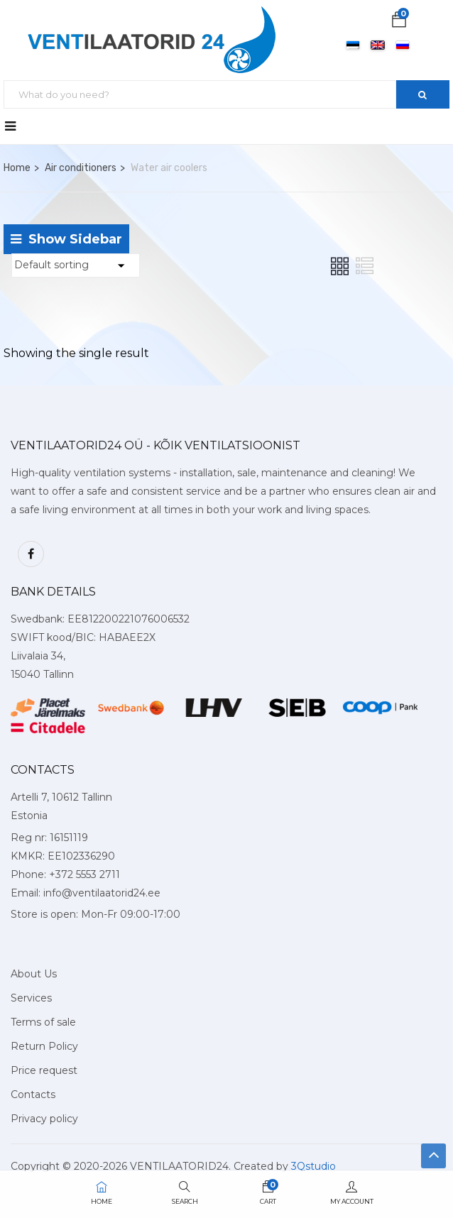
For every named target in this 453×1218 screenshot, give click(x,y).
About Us (34, 973)
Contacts (33, 1094)
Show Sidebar (66, 239)
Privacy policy (44, 1118)
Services (31, 998)
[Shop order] (75, 265)
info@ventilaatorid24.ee (101, 893)
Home (17, 168)
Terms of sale (43, 1022)
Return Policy (44, 1046)
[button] (399, 22)
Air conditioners (80, 168)
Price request (44, 1070)
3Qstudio (313, 1166)
